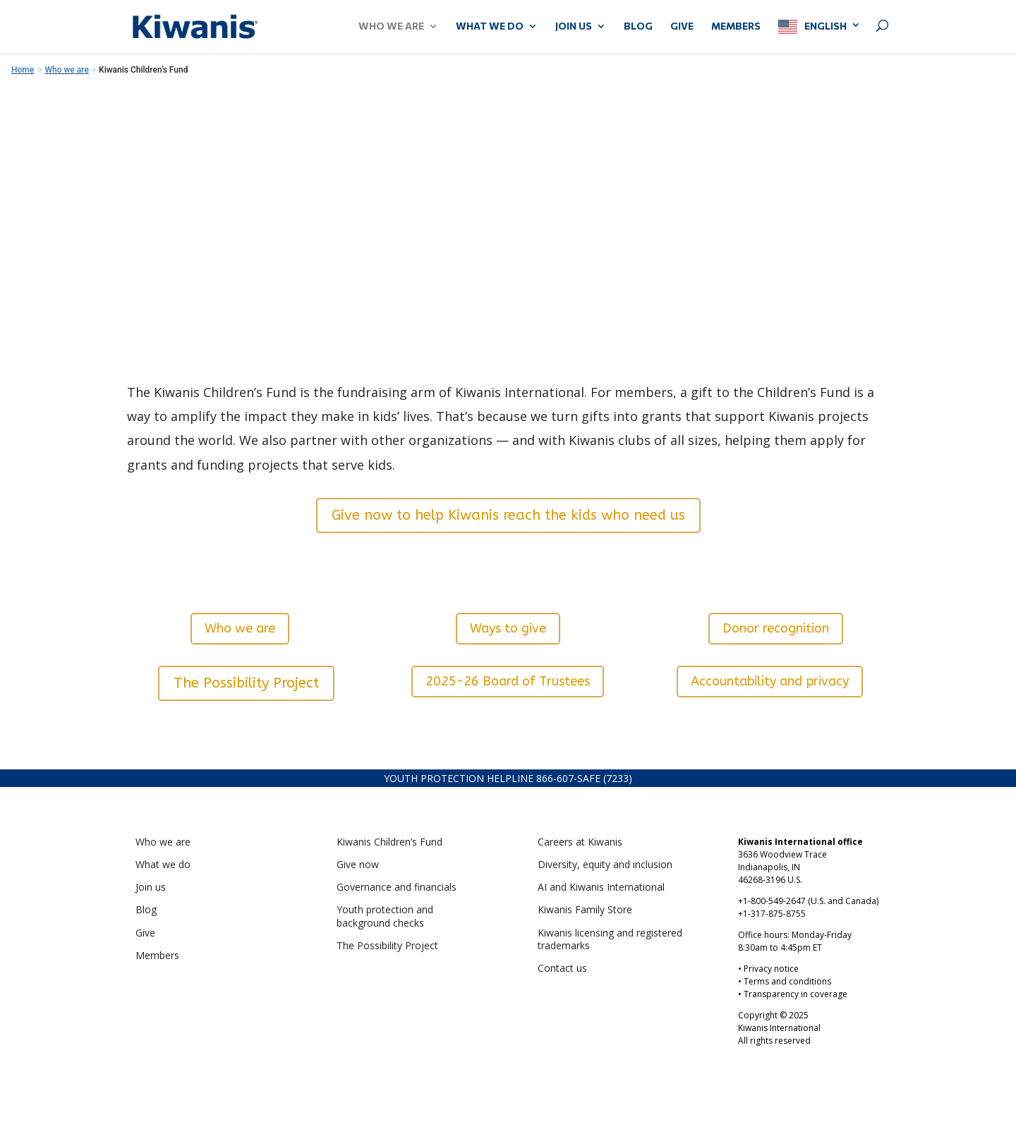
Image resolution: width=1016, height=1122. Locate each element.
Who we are (240, 628)
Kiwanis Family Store (585, 909)
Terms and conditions (787, 981)
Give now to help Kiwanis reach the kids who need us (508, 515)
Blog (638, 26)
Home (22, 70)
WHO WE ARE (391, 26)
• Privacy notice (768, 969)
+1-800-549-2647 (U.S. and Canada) (808, 901)
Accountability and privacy (770, 681)
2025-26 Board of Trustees (507, 681)
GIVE (682, 26)
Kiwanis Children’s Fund (389, 841)
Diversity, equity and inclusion (605, 864)
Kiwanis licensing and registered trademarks (610, 939)
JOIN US (573, 26)
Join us (150, 887)
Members (157, 955)
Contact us (562, 968)
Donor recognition (775, 628)
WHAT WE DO (490, 26)
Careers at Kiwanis (580, 841)
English (825, 26)
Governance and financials (396, 887)
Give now (358, 864)
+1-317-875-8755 (772, 914)
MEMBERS (736, 26)
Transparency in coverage (795, 994)
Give (145, 932)
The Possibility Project (246, 683)
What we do (162, 864)
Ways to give (508, 628)
